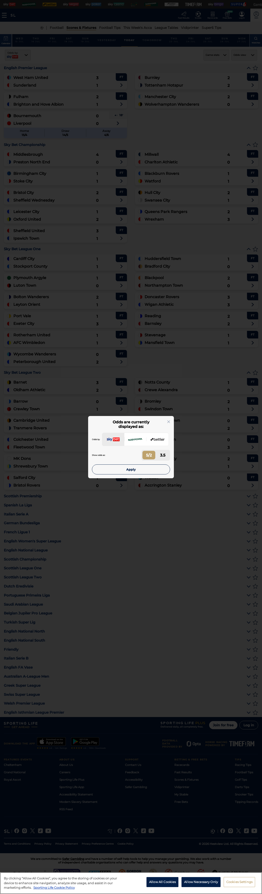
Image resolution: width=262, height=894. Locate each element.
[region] (131, 883)
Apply (131, 469)
